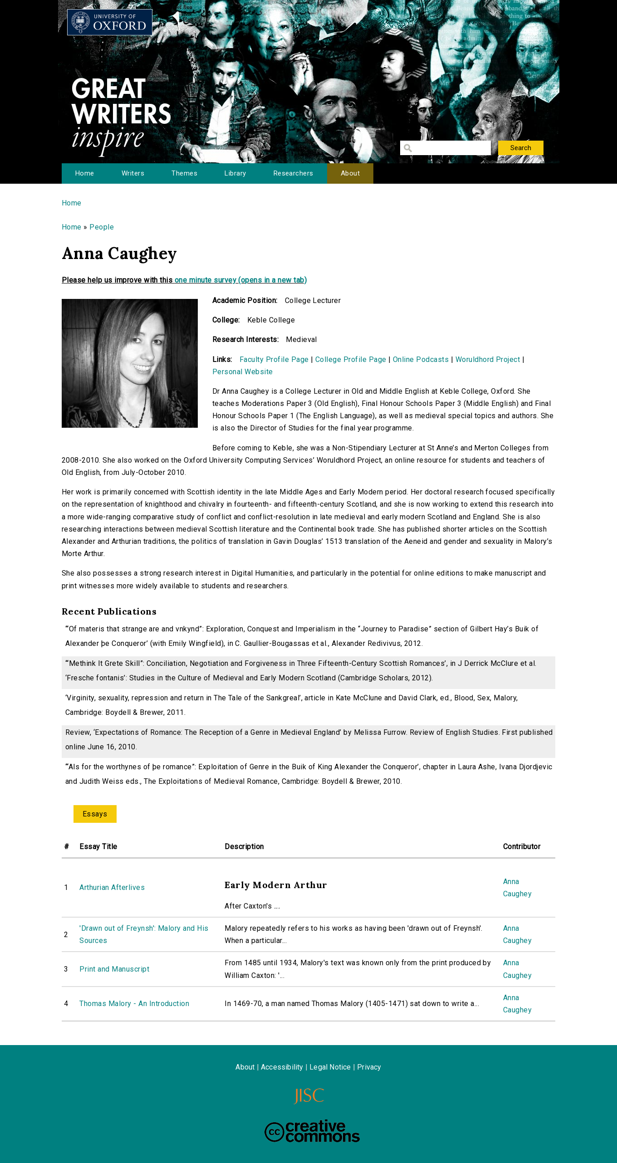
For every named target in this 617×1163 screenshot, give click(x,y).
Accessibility (282, 1067)
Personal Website (242, 371)
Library (235, 173)
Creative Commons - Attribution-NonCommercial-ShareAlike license (312, 1130)
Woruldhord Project (487, 359)
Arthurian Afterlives (112, 887)
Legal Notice (330, 1067)
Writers (133, 173)
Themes (184, 173)
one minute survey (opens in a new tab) (241, 280)
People (101, 227)
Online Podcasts (421, 359)
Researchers (293, 173)
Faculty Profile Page (274, 359)
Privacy (369, 1067)
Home (84, 173)
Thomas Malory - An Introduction (134, 1003)
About (350, 173)
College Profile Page (351, 359)
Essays (95, 814)
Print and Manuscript (114, 969)
